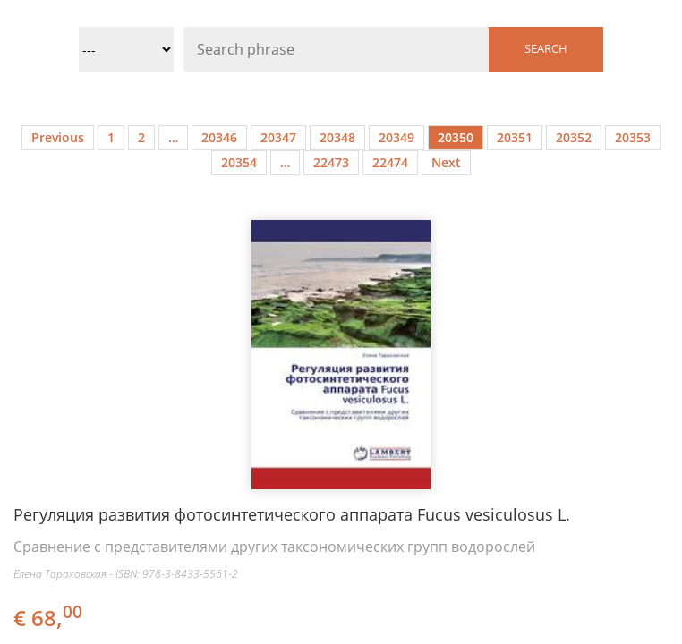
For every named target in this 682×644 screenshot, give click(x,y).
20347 (278, 137)
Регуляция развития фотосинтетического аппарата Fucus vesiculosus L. (291, 514)
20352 (574, 137)
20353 (633, 137)
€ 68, (49, 617)
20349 (396, 137)
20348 (337, 137)
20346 (219, 137)
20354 (239, 162)
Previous (57, 137)
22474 (390, 162)
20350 (455, 137)
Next (446, 162)
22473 (331, 162)
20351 (515, 137)
